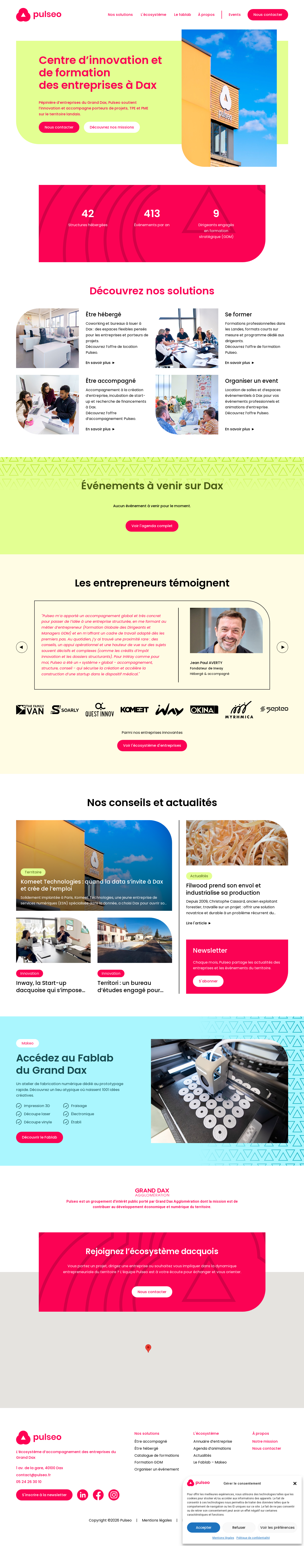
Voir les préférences (277, 1527)
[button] (295, 1483)
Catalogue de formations (156, 1455)
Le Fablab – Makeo (210, 1462)
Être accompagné (150, 1441)
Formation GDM (148, 1462)
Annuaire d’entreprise (212, 1441)
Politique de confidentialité (253, 1537)
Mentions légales (223, 1537)
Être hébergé (146, 1448)
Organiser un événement (156, 1469)
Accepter (204, 1527)
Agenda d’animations (212, 1448)
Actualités (202, 1455)
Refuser (239, 1527)
